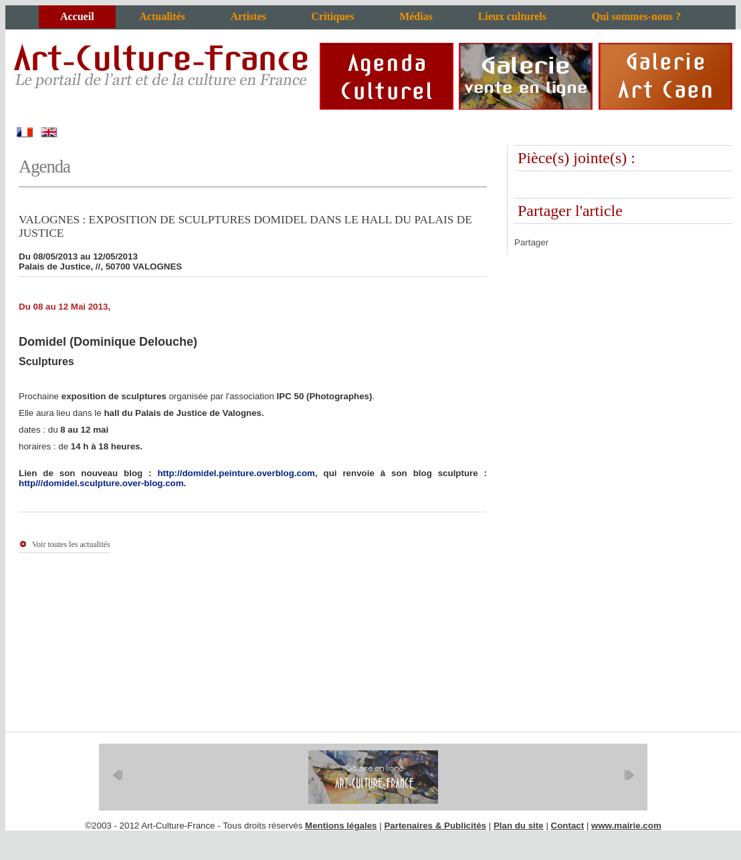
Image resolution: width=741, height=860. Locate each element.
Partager (531, 242)
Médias (416, 16)
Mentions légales (341, 826)
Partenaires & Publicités (435, 826)
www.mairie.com (626, 826)
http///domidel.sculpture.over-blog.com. (102, 483)
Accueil (77, 16)
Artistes (248, 16)
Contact (568, 826)
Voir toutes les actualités (71, 544)
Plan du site (519, 826)
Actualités (162, 16)
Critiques (332, 16)
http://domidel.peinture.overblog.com (235, 473)
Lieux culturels (512, 16)
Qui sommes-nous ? (636, 16)
